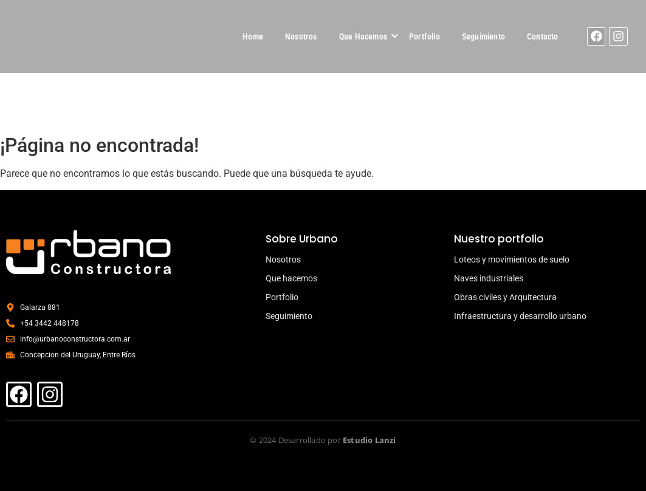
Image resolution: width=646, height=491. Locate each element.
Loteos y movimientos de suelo (511, 259)
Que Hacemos (363, 36)
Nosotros (301, 36)
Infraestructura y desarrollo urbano (520, 316)
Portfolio (424, 36)
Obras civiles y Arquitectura (505, 297)
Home (252, 36)
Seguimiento (483, 36)
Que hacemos (291, 278)
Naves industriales (488, 278)
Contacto (542, 36)
